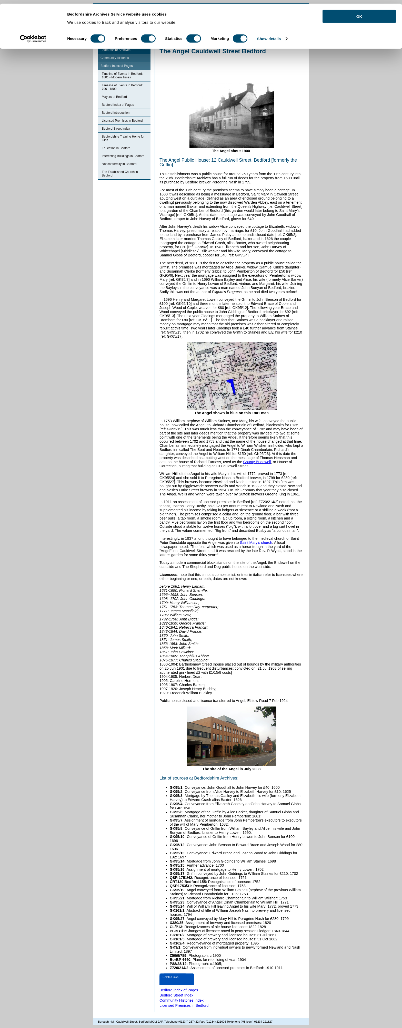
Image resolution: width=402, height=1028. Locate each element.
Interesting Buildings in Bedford (123, 156)
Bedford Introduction (115, 113)
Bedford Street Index (116, 128)
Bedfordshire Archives (115, 50)
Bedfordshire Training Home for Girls (123, 138)
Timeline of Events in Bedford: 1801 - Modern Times (122, 75)
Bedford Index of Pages (116, 66)
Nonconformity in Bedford (119, 164)
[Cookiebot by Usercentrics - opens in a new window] (33, 35)
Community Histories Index (181, 1000)
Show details (269, 35)
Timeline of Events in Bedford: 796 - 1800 (122, 87)
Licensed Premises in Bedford (122, 120)
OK (359, 13)
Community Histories (114, 58)
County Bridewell (257, 462)
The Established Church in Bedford (120, 173)
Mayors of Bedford (114, 97)
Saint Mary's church (256, 543)
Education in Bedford (116, 148)
